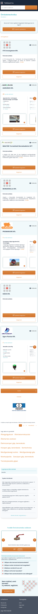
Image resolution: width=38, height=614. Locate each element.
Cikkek (20, 607)
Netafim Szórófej (8, 346)
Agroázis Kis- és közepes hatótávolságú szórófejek (10, 98)
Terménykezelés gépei (9, 461)
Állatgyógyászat (7, 434)
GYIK (20, 603)
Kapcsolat (21, 605)
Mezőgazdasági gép (27, 452)
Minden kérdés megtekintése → (19, 515)
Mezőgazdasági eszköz (9, 452)
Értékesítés (4, 605)
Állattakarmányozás (22, 434)
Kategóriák (3, 607)
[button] (35, 98)
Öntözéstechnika (7, 55)
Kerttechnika (27, 448)
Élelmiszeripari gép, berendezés (13, 443)
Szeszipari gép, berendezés (23, 456)
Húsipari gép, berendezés (10, 448)
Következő (31, 425)
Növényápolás (6, 456)
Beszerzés (3, 603)
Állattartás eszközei (8, 439)
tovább (22, 62)
